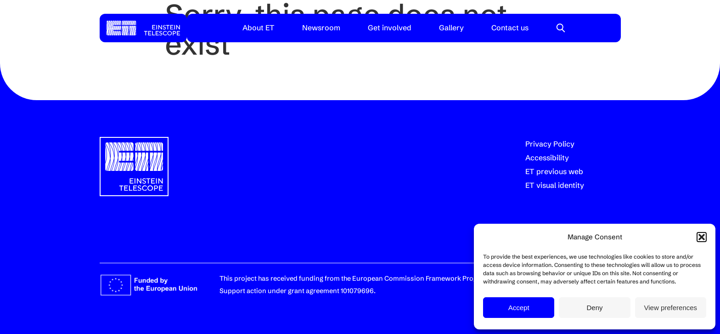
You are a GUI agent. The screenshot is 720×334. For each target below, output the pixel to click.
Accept (518, 307)
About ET (258, 27)
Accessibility (547, 157)
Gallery (451, 27)
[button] (701, 237)
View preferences (671, 307)
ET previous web (554, 171)
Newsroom (321, 27)
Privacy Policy (549, 143)
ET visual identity (554, 185)
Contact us (510, 27)
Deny (594, 307)
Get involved (389, 27)
